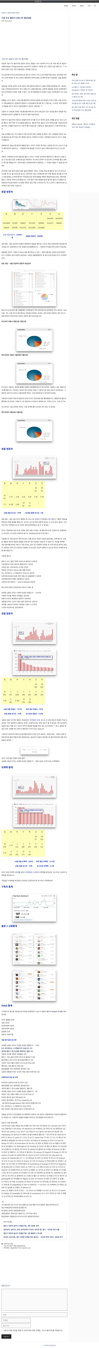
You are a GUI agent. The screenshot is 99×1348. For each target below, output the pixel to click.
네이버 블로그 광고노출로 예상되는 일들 (15, 1051)
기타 (89, 6)
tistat (54, 1011)
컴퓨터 (82, 6)
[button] (95, 6)
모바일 (66, 6)
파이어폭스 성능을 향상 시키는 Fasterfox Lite (17, 1248)
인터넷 (74, 6)
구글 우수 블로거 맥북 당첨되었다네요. (15, 1246)
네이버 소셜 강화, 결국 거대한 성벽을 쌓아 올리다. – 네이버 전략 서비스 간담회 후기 (33, 1237)
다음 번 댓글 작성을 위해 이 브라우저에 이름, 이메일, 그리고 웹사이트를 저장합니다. (33, 1330)
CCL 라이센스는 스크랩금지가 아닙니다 (15, 1048)
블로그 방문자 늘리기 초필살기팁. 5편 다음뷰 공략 (21, 1226)
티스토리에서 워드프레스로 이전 (53, 1)
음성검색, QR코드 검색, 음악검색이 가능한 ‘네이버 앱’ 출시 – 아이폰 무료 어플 (31, 1229)
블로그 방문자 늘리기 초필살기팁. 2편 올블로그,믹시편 (22, 1233)
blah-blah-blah (13, 12)
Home (3, 12)
